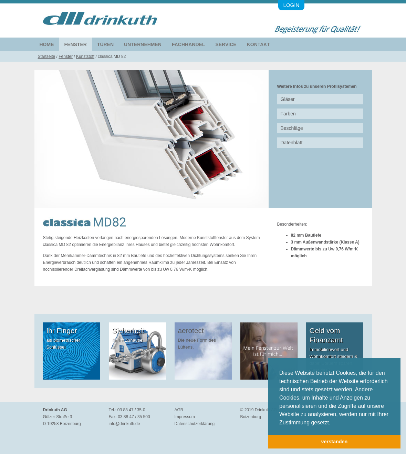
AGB (179, 409)
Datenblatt (292, 142)
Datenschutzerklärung (195, 423)
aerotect (191, 330)
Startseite (46, 56)
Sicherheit (128, 330)
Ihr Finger (61, 330)
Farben (288, 113)
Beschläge (292, 128)
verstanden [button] (334, 441)
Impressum (185, 416)
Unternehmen (143, 44)
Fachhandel (188, 44)
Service (225, 44)
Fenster (75, 44)
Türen (105, 44)
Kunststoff (85, 56)
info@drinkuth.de (124, 423)
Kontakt (258, 44)
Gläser (288, 99)
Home (47, 44)
